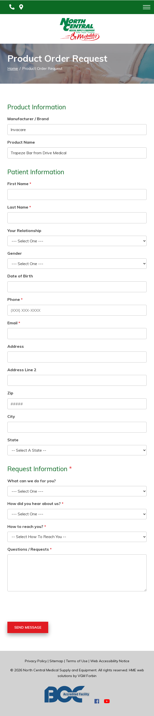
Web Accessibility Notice (109, 661)
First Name (18, 183)
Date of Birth (20, 275)
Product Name (21, 142)
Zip (10, 392)
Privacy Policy (36, 661)
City (11, 416)
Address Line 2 (21, 369)
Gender (14, 253)
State (12, 439)
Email (12, 322)
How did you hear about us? (34, 503)
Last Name (17, 207)
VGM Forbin (87, 676)
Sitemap (56, 661)
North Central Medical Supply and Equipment (59, 670)
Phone (13, 299)
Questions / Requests (28, 549)
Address (15, 346)
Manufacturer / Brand (28, 118)
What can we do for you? (31, 480)
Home (12, 68)
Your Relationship (24, 230)
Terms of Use (77, 661)
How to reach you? (25, 526)
